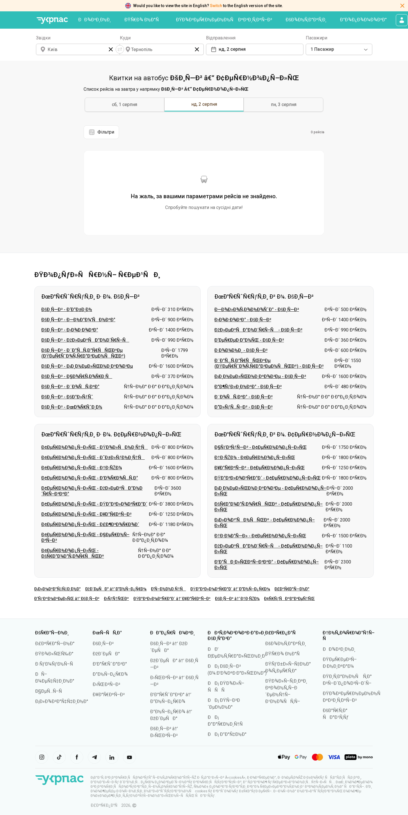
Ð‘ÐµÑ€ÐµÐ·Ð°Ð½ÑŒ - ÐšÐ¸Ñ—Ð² (249, 340)
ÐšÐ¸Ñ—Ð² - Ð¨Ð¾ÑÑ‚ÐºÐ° (70, 386)
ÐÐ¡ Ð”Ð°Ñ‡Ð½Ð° (227, 734)
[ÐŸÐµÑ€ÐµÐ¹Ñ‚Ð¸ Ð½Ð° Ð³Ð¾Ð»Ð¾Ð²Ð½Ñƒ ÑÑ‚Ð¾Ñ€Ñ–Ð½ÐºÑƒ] (52, 20)
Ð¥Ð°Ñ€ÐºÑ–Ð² (109, 694)
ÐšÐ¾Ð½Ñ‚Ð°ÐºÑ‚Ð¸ (306, 19)
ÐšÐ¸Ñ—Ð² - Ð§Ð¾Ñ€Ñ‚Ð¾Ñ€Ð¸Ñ (76, 376)
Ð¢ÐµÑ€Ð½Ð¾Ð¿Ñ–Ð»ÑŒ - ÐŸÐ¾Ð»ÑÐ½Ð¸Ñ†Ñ (94, 447)
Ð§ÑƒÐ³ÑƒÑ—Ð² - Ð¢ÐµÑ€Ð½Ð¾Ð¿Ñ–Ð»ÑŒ (260, 447)
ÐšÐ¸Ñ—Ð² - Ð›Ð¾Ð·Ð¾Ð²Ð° (69, 330)
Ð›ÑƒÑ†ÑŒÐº (116, 598)
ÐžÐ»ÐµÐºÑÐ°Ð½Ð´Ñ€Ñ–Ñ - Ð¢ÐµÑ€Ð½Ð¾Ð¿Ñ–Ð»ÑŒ (268, 548)
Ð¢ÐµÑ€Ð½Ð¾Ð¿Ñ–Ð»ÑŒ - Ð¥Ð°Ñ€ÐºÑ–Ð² (86, 514)
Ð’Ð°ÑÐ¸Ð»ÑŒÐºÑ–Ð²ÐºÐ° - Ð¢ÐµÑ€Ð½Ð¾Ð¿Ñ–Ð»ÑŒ (266, 564)
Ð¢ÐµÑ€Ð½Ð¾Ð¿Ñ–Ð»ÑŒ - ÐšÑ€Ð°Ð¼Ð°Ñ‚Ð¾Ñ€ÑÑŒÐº (72, 553)
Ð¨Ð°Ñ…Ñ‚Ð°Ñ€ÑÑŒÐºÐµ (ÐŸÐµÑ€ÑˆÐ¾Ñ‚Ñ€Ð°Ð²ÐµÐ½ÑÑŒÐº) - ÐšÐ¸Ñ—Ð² (269, 363)
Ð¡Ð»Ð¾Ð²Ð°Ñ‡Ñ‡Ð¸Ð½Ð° (57, 589)
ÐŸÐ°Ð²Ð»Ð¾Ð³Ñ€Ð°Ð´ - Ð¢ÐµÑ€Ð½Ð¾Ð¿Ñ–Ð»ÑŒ (267, 478)
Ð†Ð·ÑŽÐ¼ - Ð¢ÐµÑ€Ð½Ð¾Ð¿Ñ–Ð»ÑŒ (254, 457)
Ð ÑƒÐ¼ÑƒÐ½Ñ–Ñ (55, 664)
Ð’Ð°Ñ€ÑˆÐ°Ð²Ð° (110, 664)
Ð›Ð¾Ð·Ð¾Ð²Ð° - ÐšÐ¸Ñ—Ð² (242, 319)
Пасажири (316, 38)
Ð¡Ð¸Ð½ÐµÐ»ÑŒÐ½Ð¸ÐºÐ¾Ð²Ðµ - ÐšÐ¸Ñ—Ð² (260, 376)
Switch (216, 5)
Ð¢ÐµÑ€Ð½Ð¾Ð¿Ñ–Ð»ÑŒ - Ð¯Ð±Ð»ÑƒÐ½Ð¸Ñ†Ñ (93, 457)
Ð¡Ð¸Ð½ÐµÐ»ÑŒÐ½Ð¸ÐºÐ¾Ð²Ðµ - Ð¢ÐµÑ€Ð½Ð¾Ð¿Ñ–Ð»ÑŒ (270, 491)
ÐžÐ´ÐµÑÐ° (106, 653)
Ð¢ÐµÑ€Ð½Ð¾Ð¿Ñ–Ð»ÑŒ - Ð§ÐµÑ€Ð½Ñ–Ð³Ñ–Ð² (85, 537)
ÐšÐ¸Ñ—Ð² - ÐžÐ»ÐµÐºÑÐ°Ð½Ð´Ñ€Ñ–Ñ (85, 340)
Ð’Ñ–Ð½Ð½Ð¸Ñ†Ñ (168, 589)
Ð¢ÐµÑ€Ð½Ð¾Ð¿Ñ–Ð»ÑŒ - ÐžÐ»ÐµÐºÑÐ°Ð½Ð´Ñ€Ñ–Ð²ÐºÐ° (92, 491)
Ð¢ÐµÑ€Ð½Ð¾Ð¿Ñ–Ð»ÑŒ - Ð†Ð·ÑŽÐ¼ (81, 467)
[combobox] (339, 49)
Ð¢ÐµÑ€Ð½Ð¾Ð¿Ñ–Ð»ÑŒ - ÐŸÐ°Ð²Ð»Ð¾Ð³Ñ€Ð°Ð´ (94, 504)
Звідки (43, 38)
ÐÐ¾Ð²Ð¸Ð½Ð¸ (94, 19)
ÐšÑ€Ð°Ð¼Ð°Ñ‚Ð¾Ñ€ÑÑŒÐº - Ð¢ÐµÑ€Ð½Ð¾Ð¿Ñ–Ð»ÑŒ (268, 506)
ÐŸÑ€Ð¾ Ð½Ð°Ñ (143, 19)
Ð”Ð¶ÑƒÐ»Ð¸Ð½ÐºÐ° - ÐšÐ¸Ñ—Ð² (248, 386)
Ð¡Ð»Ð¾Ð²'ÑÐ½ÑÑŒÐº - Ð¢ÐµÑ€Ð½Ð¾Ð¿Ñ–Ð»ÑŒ (264, 522)
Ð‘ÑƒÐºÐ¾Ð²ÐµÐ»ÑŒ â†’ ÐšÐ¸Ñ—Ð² (66, 598)
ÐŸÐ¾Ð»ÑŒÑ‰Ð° (54, 653)
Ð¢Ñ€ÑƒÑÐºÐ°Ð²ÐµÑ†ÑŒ (289, 598)
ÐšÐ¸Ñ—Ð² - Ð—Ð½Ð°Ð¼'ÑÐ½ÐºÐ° (78, 319)
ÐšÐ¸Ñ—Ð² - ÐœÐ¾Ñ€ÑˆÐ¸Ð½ (71, 407)
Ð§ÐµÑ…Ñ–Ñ (50, 691)
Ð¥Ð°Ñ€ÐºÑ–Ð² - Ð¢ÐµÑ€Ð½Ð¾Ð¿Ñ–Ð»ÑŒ (259, 467)
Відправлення (220, 38)
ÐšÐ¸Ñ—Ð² (103, 643)
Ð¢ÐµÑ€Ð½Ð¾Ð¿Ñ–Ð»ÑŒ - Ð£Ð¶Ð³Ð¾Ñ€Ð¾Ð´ (90, 524)
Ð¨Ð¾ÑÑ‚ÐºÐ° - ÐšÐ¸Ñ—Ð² (243, 397)
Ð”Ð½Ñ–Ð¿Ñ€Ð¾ (110, 674)
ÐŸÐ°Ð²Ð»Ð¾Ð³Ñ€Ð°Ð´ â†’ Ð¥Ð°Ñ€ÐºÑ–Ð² (172, 598)
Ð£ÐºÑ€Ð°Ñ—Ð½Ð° (292, 589)
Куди (125, 38)
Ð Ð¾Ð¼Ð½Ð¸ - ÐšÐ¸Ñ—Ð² (240, 350)
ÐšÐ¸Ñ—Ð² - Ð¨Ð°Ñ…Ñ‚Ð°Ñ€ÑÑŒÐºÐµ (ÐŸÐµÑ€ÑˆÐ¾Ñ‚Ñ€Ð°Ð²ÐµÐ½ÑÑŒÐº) (83, 353)
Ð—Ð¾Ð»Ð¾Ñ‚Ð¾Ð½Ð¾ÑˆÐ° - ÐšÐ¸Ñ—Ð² (256, 309)
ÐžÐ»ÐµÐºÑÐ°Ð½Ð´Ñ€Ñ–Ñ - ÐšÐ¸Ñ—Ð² (258, 330)
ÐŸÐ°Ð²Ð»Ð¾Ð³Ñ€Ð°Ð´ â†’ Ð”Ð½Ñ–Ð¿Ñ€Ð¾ (230, 589)
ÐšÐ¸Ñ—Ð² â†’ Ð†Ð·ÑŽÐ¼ (237, 598)
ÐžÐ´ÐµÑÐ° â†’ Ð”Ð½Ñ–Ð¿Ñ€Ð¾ (116, 589)
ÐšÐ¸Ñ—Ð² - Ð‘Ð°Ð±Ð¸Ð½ (66, 309)
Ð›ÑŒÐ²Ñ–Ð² (106, 684)
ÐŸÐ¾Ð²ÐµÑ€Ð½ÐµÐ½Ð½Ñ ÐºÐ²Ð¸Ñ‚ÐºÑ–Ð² (224, 19)
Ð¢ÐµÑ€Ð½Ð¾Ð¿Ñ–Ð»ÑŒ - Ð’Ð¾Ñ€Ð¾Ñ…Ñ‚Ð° (89, 478)
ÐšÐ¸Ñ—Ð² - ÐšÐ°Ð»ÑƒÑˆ (67, 397)
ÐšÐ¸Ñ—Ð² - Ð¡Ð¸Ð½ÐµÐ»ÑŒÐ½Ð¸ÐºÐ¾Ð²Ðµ (87, 366)
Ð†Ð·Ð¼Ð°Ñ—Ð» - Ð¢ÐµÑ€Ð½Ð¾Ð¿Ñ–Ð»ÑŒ (260, 536)
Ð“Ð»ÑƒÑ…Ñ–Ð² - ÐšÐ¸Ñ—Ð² (243, 407)
